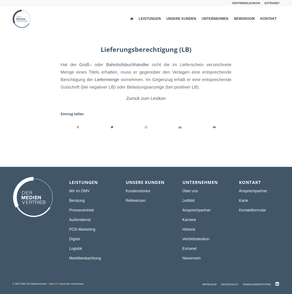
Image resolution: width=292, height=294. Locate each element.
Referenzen (136, 200)
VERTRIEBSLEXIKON (246, 3)
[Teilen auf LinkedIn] (180, 127)
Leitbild (188, 200)
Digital (74, 239)
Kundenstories (138, 191)
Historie (188, 229)
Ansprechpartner (196, 210)
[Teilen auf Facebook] (78, 127)
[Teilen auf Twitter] (112, 127)
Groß (84, 64)
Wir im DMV (79, 191)
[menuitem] (246, 3)
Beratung (77, 200)
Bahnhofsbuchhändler (127, 64)
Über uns (190, 191)
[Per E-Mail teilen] (214, 127)
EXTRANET (271, 3)
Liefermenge (107, 79)
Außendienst (80, 220)
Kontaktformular (252, 210)
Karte (243, 200)
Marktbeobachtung (85, 258)
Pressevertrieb (81, 210)
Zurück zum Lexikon (146, 98)
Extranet (189, 248)
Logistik (75, 248)
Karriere (189, 220)
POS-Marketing (82, 229)
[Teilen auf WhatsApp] (146, 127)
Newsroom (191, 258)
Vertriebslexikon (196, 239)
